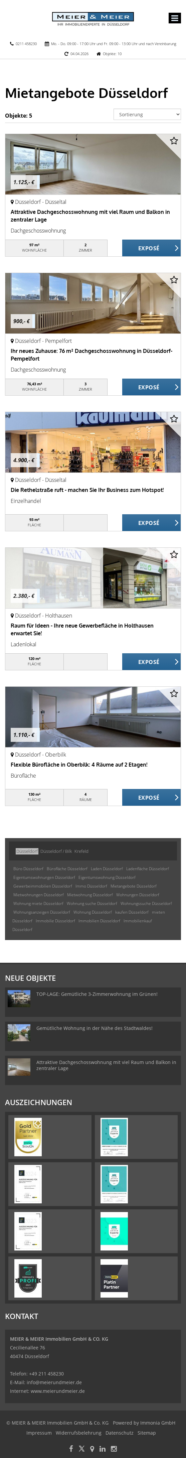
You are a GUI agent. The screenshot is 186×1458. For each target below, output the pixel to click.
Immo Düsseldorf (91, 886)
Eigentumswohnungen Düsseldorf (44, 877)
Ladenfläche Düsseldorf (147, 869)
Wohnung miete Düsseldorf (38, 903)
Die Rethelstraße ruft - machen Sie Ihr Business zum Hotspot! (87, 490)
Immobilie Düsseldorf (55, 921)
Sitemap (147, 1433)
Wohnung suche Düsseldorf (92, 903)
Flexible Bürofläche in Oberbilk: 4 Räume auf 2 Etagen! (79, 764)
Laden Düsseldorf (107, 869)
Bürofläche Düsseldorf (67, 869)
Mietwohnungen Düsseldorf (38, 895)
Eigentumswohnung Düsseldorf (107, 877)
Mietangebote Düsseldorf (134, 886)
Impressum (39, 1433)
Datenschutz (120, 1433)
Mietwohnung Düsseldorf (90, 895)
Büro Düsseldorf (28, 869)
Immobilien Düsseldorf (99, 921)
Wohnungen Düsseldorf (137, 895)
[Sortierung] (147, 114)
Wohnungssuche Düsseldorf (146, 903)
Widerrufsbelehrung (79, 1433)
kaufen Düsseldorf (132, 912)
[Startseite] (93, 19)
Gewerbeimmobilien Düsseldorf (42, 886)
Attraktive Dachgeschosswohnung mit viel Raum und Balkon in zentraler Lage (106, 1065)
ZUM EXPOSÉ (152, 248)
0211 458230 (26, 43)
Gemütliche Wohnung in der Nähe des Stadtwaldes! (94, 1028)
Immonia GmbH (157, 1423)
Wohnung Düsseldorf (92, 912)
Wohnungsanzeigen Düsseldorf (41, 912)
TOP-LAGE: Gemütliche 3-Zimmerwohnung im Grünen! (97, 994)
